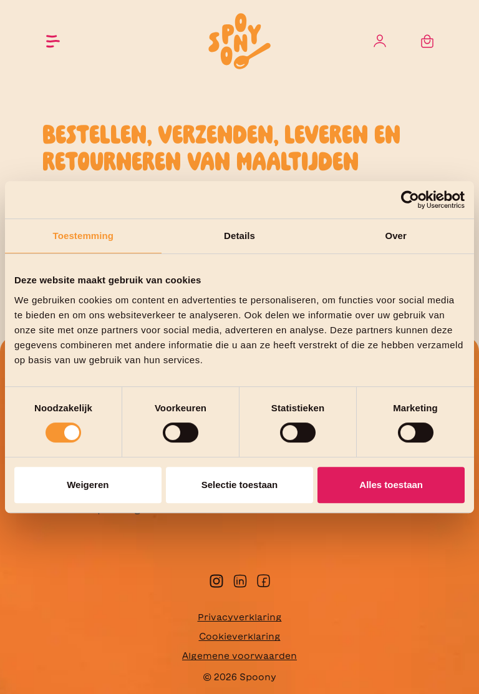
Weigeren (88, 484)
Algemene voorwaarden (239, 656)
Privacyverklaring (240, 617)
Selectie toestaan (239, 484)
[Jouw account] (379, 41)
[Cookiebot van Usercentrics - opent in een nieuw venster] (410, 199)
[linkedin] (240, 579)
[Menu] (52, 41)
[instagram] (216, 579)
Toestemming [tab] (83, 235)
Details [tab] (239, 235)
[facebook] (263, 579)
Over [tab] (396, 235)
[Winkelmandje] (427, 41)
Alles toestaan (391, 484)
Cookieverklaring (240, 636)
